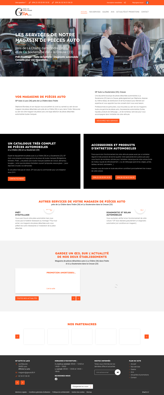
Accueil (84, 12)
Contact (145, 12)
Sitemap (89, 392)
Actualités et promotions (127, 12)
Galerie (105, 12)
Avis (112, 12)
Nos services (94, 12)
